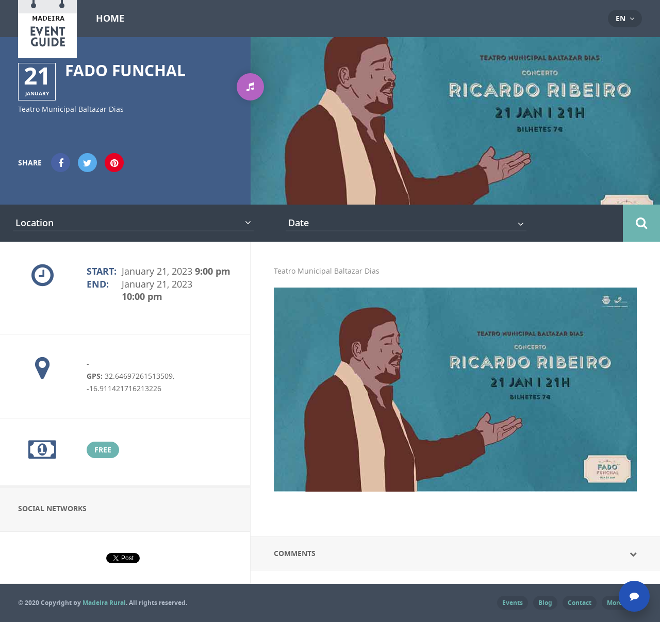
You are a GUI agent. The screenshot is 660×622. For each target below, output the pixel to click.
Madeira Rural (104, 602)
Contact (579, 602)
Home (110, 18)
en (620, 18)
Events (512, 602)
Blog (545, 602)
